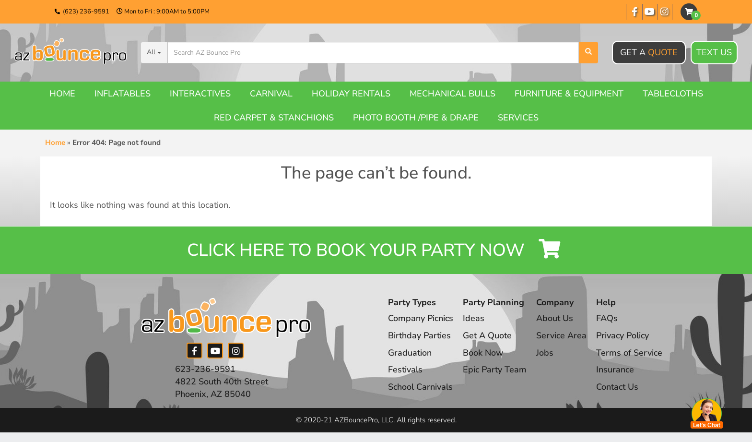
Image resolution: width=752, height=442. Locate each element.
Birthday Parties (419, 335)
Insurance (615, 369)
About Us (554, 318)
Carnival (271, 93)
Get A (649, 52)
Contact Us (617, 387)
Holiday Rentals (351, 93)
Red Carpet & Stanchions (274, 117)
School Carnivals (420, 387)
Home (62, 93)
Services (518, 117)
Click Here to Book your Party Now (376, 250)
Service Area (561, 335)
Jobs (544, 352)
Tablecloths (673, 93)
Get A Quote (487, 335)
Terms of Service (629, 352)
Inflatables (122, 93)
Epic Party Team (495, 369)
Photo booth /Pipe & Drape (416, 117)
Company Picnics (420, 318)
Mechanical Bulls (452, 93)
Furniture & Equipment (569, 93)
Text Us (714, 53)
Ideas (473, 318)
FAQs (607, 318)
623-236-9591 (205, 369)
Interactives (200, 93)
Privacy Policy (622, 335)
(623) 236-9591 (86, 11)
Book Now (483, 352)
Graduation (410, 352)
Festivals (405, 369)
